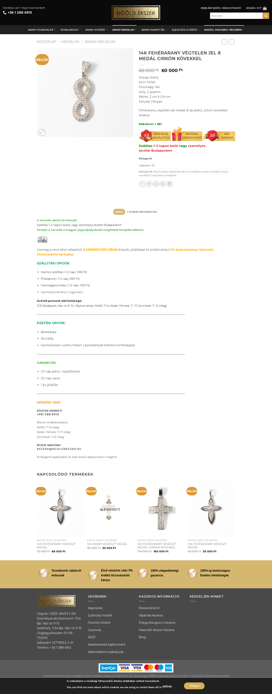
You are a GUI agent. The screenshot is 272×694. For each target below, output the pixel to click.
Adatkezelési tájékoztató (106, 644)
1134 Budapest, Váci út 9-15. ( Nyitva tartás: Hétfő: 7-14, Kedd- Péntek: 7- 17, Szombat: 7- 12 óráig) (102, 305)
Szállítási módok (100, 615)
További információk (142, 211)
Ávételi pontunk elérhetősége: (59, 301)
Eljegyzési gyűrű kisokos (157, 622)
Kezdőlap (46, 42)
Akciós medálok (191, 171)
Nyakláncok (70, 29)
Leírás (119, 211)
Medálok (70, 42)
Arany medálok (124, 29)
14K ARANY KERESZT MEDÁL (107, 544)
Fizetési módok (99, 622)
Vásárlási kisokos (151, 615)
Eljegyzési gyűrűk (185, 29)
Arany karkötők (154, 29)
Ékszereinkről (149, 608)
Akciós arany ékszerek (167, 171)
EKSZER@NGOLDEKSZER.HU (59, 449)
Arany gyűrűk (96, 29)
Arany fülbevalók (42, 29)
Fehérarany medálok (163, 175)
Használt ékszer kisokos (156, 630)
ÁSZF (92, 637)
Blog (142, 637)
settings (167, 686)
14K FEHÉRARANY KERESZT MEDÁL (56, 545)
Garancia (94, 630)
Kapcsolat (95, 608)
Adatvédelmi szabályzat (106, 652)
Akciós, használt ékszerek (224, 29)
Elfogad (194, 686)
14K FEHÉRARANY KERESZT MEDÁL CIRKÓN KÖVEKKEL (156, 545)
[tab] (119, 212)
